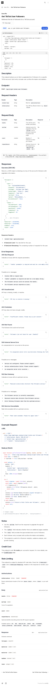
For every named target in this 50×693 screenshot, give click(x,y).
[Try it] (45, 28)
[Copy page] (6, 23)
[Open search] (45, 2)
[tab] (4, 53)
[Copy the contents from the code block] (46, 33)
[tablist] (23, 53)
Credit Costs (8, 552)
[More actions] (48, 2)
